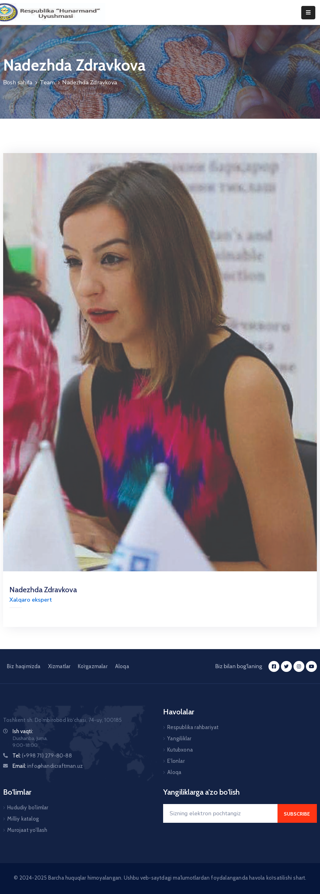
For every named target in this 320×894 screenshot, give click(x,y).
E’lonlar (176, 761)
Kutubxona (180, 750)
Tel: (42, 755)
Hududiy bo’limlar (27, 807)
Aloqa (122, 666)
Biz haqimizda (24, 666)
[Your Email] (220, 813)
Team (47, 82)
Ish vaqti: (22, 731)
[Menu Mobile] (308, 12)
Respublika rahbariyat (192, 727)
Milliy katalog (23, 819)
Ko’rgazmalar (92, 666)
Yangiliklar (179, 738)
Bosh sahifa (17, 82)
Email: (47, 766)
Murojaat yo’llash (27, 830)
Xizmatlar (59, 666)
